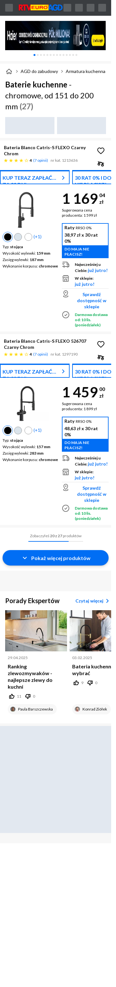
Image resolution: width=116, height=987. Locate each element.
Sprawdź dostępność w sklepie (91, 300)
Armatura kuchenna (85, 71)
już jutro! (98, 270)
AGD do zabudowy (39, 71)
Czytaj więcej (93, 601)
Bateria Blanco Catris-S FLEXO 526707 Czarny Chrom (45, 344)
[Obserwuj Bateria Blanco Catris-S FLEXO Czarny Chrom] (100, 150)
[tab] (34, 55)
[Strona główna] (9, 71)
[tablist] (55, 55)
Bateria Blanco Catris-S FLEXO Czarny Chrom (45, 150)
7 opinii (40, 160)
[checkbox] (100, 163)
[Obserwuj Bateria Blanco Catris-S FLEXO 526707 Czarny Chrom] (100, 344)
